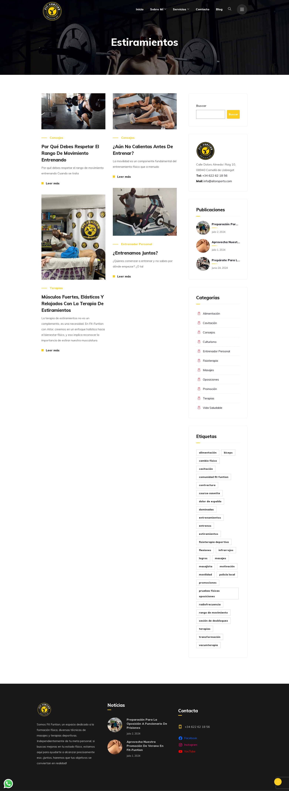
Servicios (179, 9)
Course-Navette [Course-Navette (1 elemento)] (209, 493)
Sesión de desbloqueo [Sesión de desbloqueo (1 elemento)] (213, 620)
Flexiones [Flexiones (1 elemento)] (205, 550)
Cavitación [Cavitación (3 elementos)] (206, 468)
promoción (210, 389)
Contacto (202, 9)
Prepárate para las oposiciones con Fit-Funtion (226, 260)
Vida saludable (212, 408)
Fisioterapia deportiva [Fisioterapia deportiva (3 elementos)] (214, 542)
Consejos (56, 137)
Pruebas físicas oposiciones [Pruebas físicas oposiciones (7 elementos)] (209, 593)
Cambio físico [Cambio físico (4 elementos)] (208, 460)
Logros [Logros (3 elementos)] (203, 558)
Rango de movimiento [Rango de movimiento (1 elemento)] (213, 612)
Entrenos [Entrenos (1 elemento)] (205, 525)
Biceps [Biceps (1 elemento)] (228, 452)
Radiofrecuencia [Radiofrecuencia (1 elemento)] (210, 604)
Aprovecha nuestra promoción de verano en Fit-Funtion (226, 242)
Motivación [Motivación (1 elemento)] (227, 566)
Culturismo (210, 342)
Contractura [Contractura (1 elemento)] (207, 485)
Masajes (208, 370)
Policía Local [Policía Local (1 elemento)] (227, 574)
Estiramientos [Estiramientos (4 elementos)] (208, 534)
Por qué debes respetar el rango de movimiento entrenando (70, 153)
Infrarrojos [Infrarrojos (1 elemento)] (226, 550)
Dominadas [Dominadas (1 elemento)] (206, 509)
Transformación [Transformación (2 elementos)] (209, 637)
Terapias (56, 288)
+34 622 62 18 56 (214, 175)
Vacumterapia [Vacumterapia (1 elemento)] (208, 645)
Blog (219, 9)
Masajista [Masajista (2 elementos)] (205, 566)
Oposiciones (211, 379)
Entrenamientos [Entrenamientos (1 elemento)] (210, 517)
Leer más (53, 183)
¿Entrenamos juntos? (135, 253)
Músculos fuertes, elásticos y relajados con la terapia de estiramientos (72, 303)
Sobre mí (156, 9)
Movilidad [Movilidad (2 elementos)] (205, 574)
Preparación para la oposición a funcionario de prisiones (226, 224)
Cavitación (210, 323)
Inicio (139, 9)
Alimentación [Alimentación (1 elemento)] (208, 452)
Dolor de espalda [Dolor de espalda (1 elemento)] (210, 501)
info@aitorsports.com (218, 181)
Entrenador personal (136, 244)
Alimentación (211, 313)
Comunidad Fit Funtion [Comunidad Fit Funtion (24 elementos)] (213, 477)
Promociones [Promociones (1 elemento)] (208, 582)
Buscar (201, 106)
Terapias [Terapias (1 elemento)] (204, 628)
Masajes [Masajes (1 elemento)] (220, 558)
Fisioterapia (210, 360)
